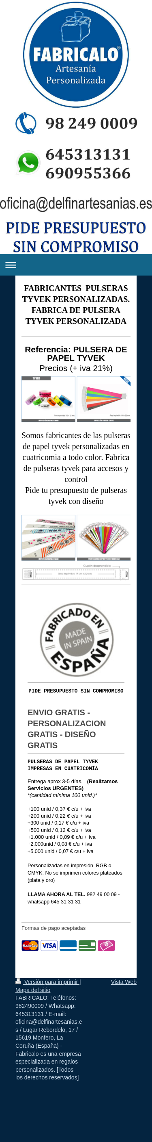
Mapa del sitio (32, 990)
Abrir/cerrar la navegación (76, 265)
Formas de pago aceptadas (53, 928)
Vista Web (124, 982)
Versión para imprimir (47, 982)
